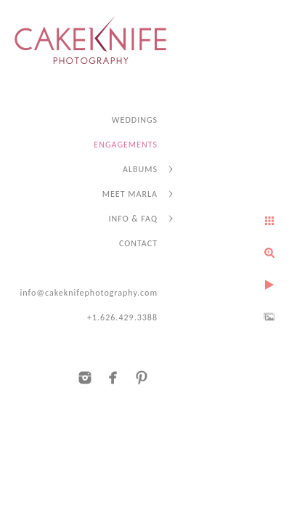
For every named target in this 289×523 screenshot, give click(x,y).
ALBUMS (140, 169)
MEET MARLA (130, 194)
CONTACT (138, 243)
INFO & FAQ (133, 219)
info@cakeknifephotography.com (89, 293)
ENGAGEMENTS (126, 144)
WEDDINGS (135, 120)
